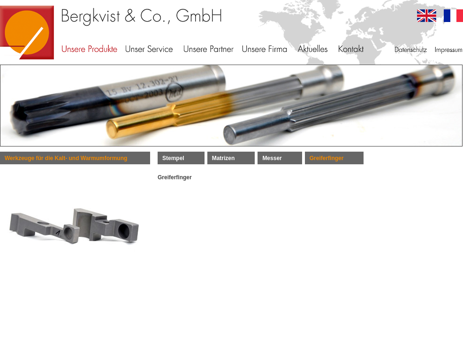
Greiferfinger (327, 158)
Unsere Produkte (89, 49)
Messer (271, 158)
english (426, 15)
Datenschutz (411, 49)
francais (453, 15)
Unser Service (149, 49)
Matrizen (223, 158)
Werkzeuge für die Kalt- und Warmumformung (66, 158)
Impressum (448, 49)
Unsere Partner (209, 49)
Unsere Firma (264, 49)
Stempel (173, 158)
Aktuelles (312, 49)
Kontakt (351, 49)
